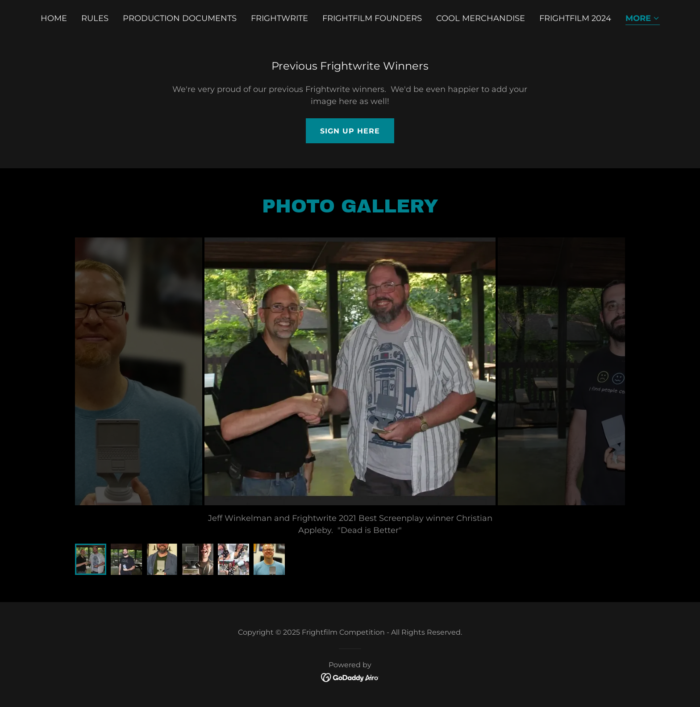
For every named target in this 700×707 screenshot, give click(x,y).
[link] (350, 677)
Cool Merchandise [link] (480, 18)
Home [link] (54, 18)
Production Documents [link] (180, 18)
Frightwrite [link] (279, 18)
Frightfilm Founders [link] (372, 18)
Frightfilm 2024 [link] (575, 18)
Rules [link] (94, 18)
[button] (642, 19)
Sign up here (350, 131)
